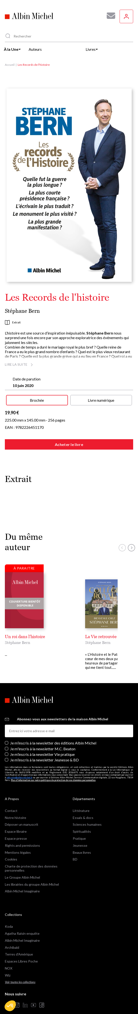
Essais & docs (83, 809)
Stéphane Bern (22, 311)
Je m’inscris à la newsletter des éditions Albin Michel (53, 734)
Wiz (7, 966)
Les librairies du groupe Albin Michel (32, 876)
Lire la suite (19, 364)
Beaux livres (82, 844)
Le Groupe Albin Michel (22, 869)
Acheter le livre (69, 444)
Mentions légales (18, 844)
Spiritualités (82, 823)
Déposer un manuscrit (21, 816)
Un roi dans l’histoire (25, 636)
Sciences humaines (87, 816)
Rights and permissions (22, 837)
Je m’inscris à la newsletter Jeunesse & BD (44, 751)
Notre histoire (15, 809)
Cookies (11, 850)
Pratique (79, 830)
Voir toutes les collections (20, 973)
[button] (10, 1006)
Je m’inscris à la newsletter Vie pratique (42, 745)
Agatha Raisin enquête (22, 925)
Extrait (13, 322)
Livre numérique (101, 400)
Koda (9, 918)
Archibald (12, 939)
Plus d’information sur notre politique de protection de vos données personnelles (53, 771)
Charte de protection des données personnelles (31, 859)
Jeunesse (80, 837)
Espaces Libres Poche (21, 952)
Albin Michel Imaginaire (22, 882)
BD (75, 850)
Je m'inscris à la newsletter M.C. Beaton (42, 740)
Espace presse (16, 830)
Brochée (37, 400)
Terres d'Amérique (19, 945)
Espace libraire (16, 823)
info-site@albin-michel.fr (19, 768)
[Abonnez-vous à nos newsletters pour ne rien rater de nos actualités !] (109, 15)
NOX (8, 959)
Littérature (81, 802)
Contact (11, 802)
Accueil (10, 64)
